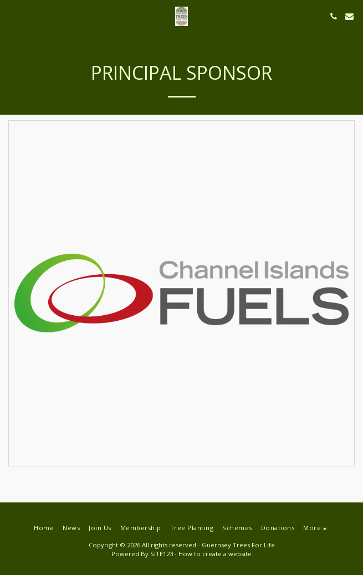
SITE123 (161, 554)
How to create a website (215, 554)
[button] (12, 15)
